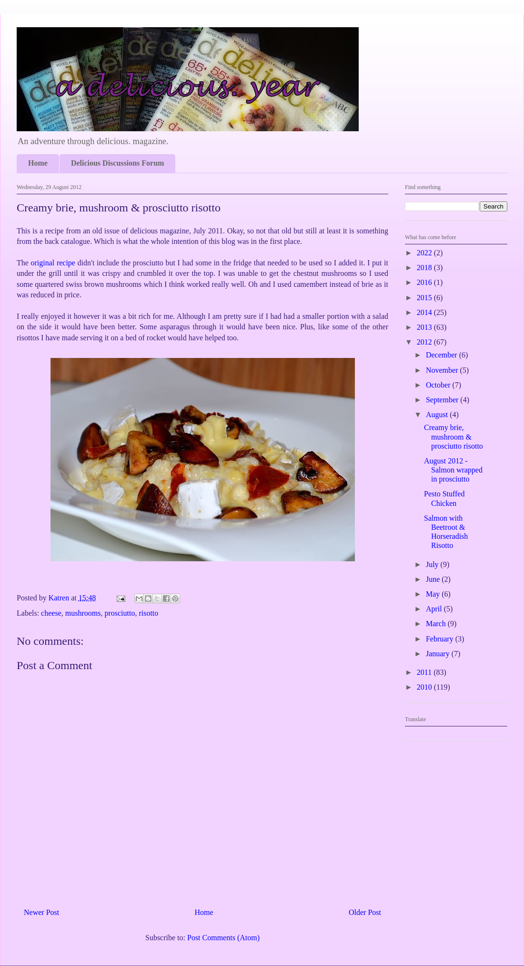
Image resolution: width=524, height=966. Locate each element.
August (438, 414)
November (443, 370)
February (440, 639)
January (439, 654)
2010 (425, 687)
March (437, 624)
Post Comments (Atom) (223, 938)
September (443, 400)
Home (38, 163)
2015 (425, 298)
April (435, 609)
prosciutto (119, 613)
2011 (425, 672)
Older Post (365, 912)
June (434, 579)
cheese (51, 613)
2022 (425, 253)
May (434, 594)
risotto (148, 613)
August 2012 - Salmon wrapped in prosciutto (453, 470)
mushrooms (83, 613)
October (439, 385)
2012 (425, 342)
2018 (425, 267)
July (433, 564)
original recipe (54, 263)
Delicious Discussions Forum (117, 163)
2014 (425, 312)
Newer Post (41, 912)
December (442, 355)
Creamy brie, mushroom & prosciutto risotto (453, 436)
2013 (425, 327)
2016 (425, 282)
